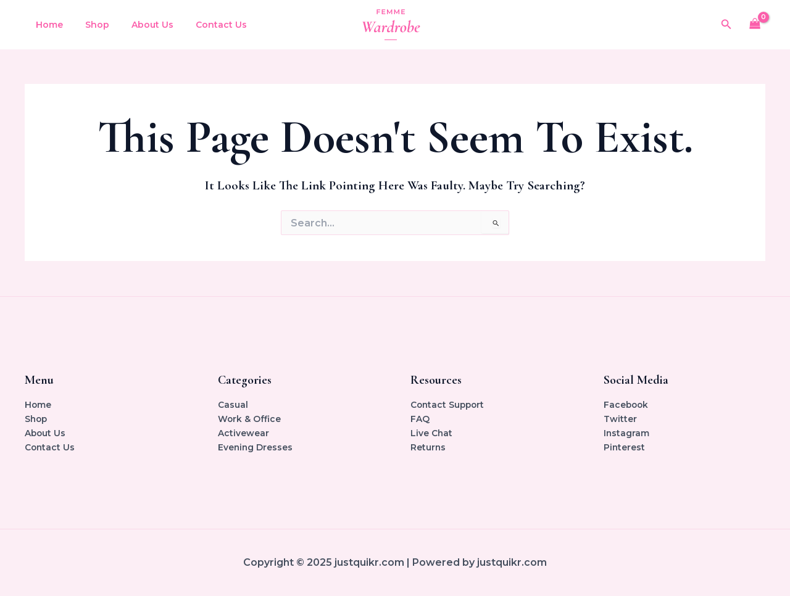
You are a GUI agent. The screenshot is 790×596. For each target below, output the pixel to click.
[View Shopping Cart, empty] (755, 25)
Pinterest (625, 447)
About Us (140, 24)
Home (46, 24)
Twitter (620, 418)
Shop (90, 24)
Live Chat (431, 433)
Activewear (243, 433)
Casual (233, 404)
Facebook (627, 404)
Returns (428, 447)
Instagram (627, 433)
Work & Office (249, 418)
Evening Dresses (256, 447)
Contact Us (204, 24)
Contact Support (448, 404)
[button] (726, 25)
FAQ (420, 418)
